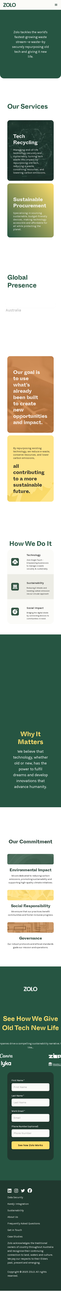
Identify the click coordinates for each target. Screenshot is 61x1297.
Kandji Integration (18, 1203)
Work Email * (18, 1111)
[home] (9, 5)
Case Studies (15, 1236)
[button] (56, 5)
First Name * (18, 1080)
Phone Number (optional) (25, 1126)
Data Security (15, 1197)
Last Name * (18, 1095)
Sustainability (15, 1210)
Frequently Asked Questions (23, 1223)
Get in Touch (14, 1230)
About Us (12, 1216)
